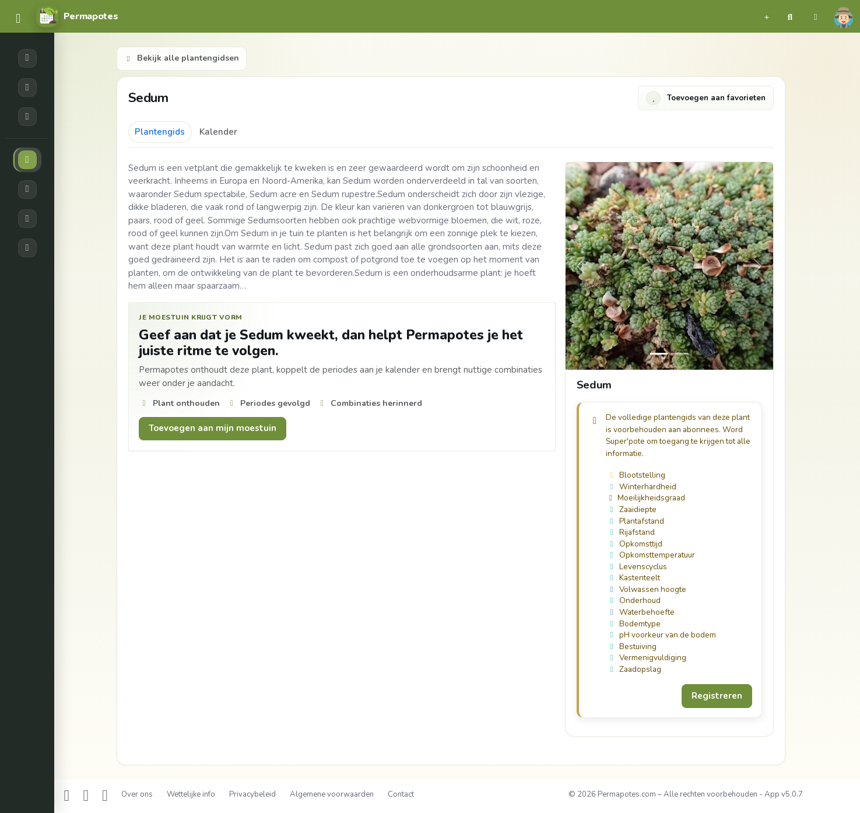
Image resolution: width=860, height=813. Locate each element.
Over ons (137, 794)
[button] (766, 16)
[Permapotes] (77, 16)
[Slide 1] (680, 353)
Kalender (218, 132)
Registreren (716, 696)
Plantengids (160, 132)
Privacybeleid (252, 794)
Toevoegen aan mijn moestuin (212, 428)
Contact (401, 794)
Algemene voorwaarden (332, 794)
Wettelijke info (191, 794)
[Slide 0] (659, 353)
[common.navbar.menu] (18, 19)
